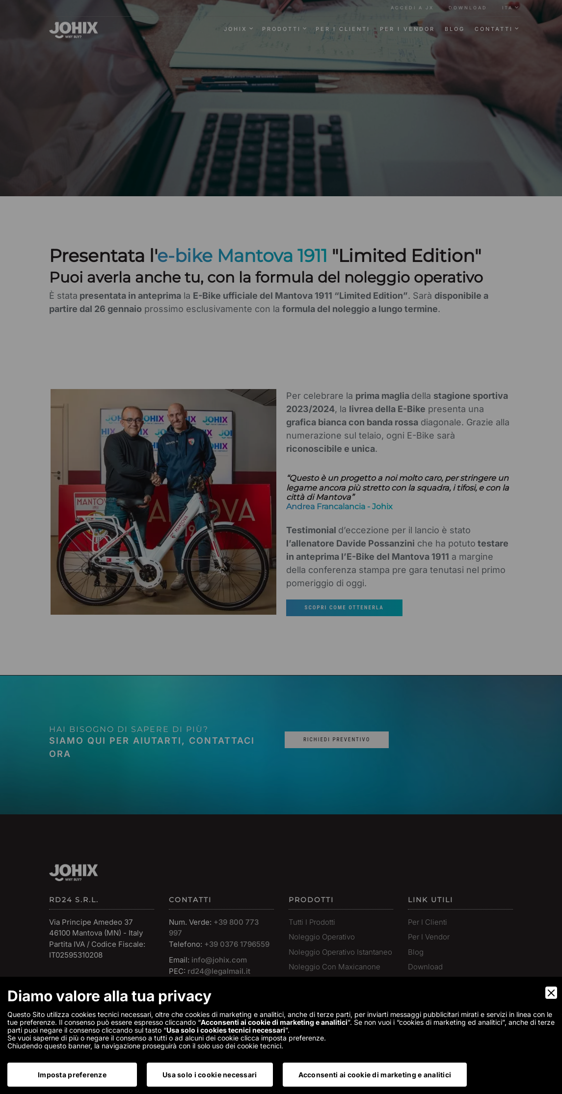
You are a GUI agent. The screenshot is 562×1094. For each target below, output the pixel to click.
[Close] (551, 993)
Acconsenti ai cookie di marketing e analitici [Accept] (375, 1074)
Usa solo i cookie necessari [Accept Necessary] (209, 1074)
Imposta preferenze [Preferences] (72, 1074)
